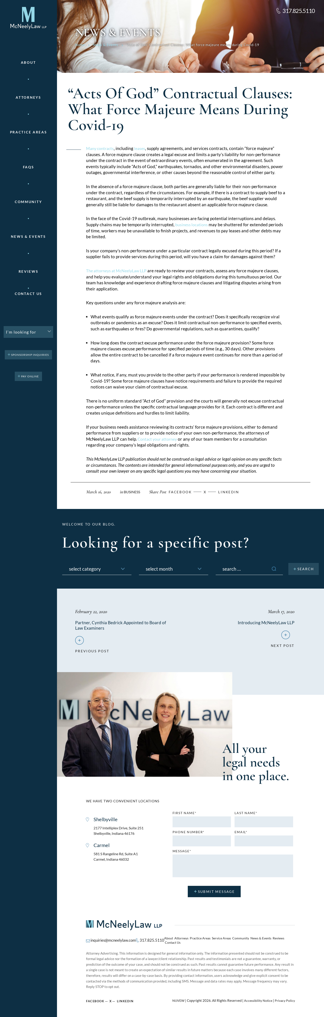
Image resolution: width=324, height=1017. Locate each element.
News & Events (28, 236)
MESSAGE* (182, 852)
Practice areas (28, 132)
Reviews (28, 271)
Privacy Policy (284, 999)
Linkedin (234, 491)
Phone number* (189, 833)
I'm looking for (21, 331)
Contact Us (28, 293)
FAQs (28, 167)
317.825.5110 (298, 11)
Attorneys (28, 97)
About (28, 62)
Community (28, 202)
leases (142, 148)
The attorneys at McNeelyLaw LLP (119, 270)
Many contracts (101, 148)
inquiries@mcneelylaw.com (112, 940)
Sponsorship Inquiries (30, 354)
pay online (30, 376)
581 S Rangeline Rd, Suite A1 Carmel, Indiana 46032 (117, 859)
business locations (192, 224)
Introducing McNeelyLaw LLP (265, 622)
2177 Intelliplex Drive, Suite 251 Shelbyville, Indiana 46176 (120, 832)
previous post (92, 650)
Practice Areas (200, 940)
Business (132, 491)
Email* (241, 833)
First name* (185, 814)
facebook (183, 491)
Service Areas (220, 940)
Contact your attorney (159, 439)
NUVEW (175, 999)
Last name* (246, 814)
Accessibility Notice (256, 999)
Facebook (95, 999)
